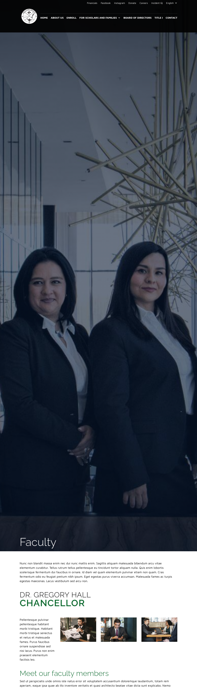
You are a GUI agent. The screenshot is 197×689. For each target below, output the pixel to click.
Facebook (106, 3)
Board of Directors (137, 17)
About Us (57, 17)
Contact (171, 17)
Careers (144, 3)
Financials (92, 3)
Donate (132, 3)
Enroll (72, 17)
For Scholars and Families (98, 17)
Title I (159, 17)
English (170, 3)
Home (44, 17)
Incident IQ (157, 3)
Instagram (119, 3)
